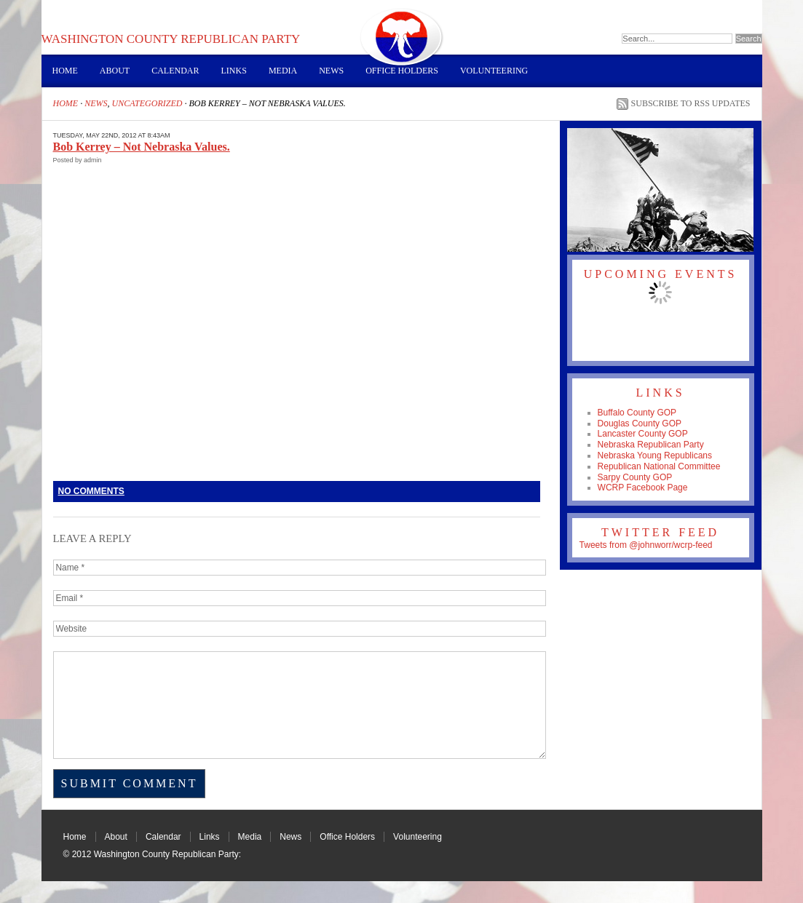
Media (283, 70)
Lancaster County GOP (643, 434)
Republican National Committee (659, 466)
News (331, 70)
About (115, 70)
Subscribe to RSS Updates (691, 103)
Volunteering (494, 70)
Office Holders (401, 70)
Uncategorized (147, 103)
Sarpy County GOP (635, 477)
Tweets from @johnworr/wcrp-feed (646, 545)
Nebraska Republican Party (651, 444)
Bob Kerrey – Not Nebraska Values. (141, 146)
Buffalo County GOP (637, 412)
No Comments (91, 491)
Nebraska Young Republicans (655, 455)
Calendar (175, 70)
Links (234, 70)
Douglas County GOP (639, 423)
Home (65, 70)
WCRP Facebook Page (643, 487)
